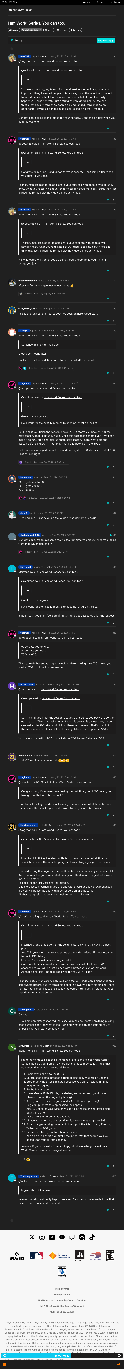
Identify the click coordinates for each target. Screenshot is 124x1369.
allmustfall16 (25, 1045)
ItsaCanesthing (28, 825)
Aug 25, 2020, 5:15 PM (63, 383)
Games (86, 2)
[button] (4, 1364)
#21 (114, 1009)
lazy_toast (25, 567)
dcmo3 (24, 513)
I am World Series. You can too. (60, 61)
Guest (45, 56)
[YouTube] (62, 1237)
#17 (114, 755)
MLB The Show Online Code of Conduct (62, 1306)
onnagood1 (26, 1009)
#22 (114, 1045)
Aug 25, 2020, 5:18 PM (55, 477)
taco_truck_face (26, 308)
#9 (115, 330)
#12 (114, 513)
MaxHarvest (26, 684)
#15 (114, 632)
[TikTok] (92, 1237)
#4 (115, 56)
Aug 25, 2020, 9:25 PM (64, 911)
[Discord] (82, 1237)
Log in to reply (105, 40)
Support (100, 2)
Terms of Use (62, 1288)
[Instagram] (42, 1237)
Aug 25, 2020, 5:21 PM (51, 513)
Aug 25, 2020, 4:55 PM (62, 330)
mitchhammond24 (27, 280)
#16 (114, 684)
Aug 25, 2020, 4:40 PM (59, 280)
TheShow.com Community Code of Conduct (62, 1300)
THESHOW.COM (9, 2)
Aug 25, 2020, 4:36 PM (64, 209)
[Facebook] (52, 1237)
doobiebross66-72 (30, 535)
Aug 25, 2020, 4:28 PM (64, 56)
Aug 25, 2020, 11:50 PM (72, 1176)
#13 (114, 535)
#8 (115, 308)
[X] (32, 1237)
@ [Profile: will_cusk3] (28, 70)
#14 (114, 567)
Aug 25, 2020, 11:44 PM (56, 1009)
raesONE (24, 56)
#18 (114, 777)
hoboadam (25, 477)
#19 (114, 825)
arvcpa (24, 330)
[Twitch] (72, 1237)
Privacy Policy (62, 1294)
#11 (114, 477)
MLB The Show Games (62, 1312)
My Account (116, 2)
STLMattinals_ (25, 755)
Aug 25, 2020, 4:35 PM (64, 138)
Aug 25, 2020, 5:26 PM (65, 567)
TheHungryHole (28, 1176)
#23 (114, 1176)
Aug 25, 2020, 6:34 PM (71, 825)
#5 (115, 138)
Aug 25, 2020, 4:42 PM (57, 308)
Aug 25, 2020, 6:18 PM (55, 755)
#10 (114, 383)
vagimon (24, 138)
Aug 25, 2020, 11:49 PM (65, 1045)
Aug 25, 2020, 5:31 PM (63, 632)
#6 (115, 209)
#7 (115, 280)
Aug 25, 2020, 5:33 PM (67, 684)
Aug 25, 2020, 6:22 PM (64, 777)
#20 (114, 911)
